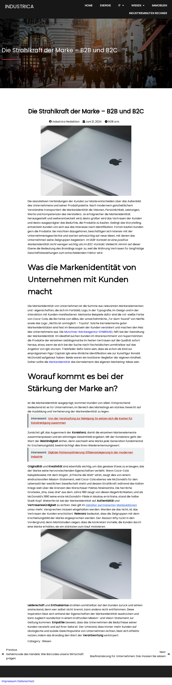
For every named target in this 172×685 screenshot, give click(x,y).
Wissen (46, 641)
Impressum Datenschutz (18, 681)
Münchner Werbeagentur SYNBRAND (88, 332)
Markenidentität (59, 362)
